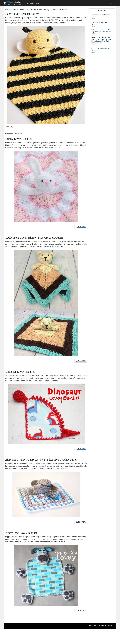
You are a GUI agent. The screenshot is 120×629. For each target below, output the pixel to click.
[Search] (110, 3)
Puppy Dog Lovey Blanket (21, 532)
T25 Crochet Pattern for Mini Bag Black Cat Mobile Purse (101, 31)
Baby (11, 127)
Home (7, 9)
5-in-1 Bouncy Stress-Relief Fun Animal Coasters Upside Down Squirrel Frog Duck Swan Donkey (101, 40)
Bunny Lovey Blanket (18, 138)
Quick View (81, 227)
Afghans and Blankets (34, 9)
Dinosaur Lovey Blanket (20, 371)
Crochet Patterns (32, 3)
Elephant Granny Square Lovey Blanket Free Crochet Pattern (41, 459)
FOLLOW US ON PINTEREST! (100, 626)
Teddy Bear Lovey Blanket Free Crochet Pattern (34, 237)
